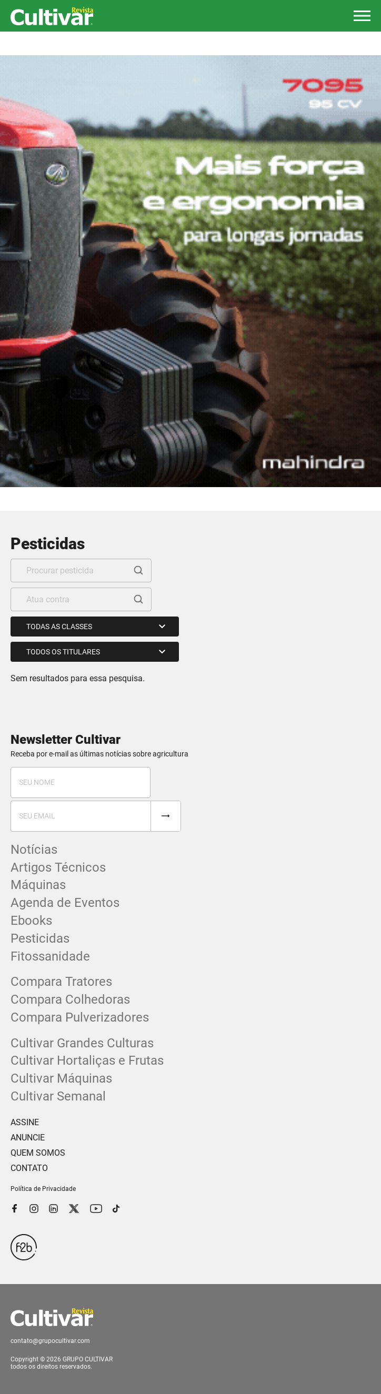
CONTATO (29, 1168)
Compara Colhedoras (70, 999)
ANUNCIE (28, 1138)
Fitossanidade (50, 956)
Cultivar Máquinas (61, 1078)
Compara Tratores (61, 981)
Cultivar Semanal (58, 1096)
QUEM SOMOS (38, 1153)
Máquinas (38, 884)
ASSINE (25, 1122)
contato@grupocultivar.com (50, 1341)
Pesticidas (40, 938)
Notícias (34, 849)
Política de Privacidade (43, 1189)
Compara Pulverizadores (80, 1017)
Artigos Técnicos (58, 867)
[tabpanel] (190, 271)
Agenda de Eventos (65, 902)
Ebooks (31, 920)
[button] (362, 15)
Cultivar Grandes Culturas (82, 1043)
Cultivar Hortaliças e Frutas (87, 1060)
